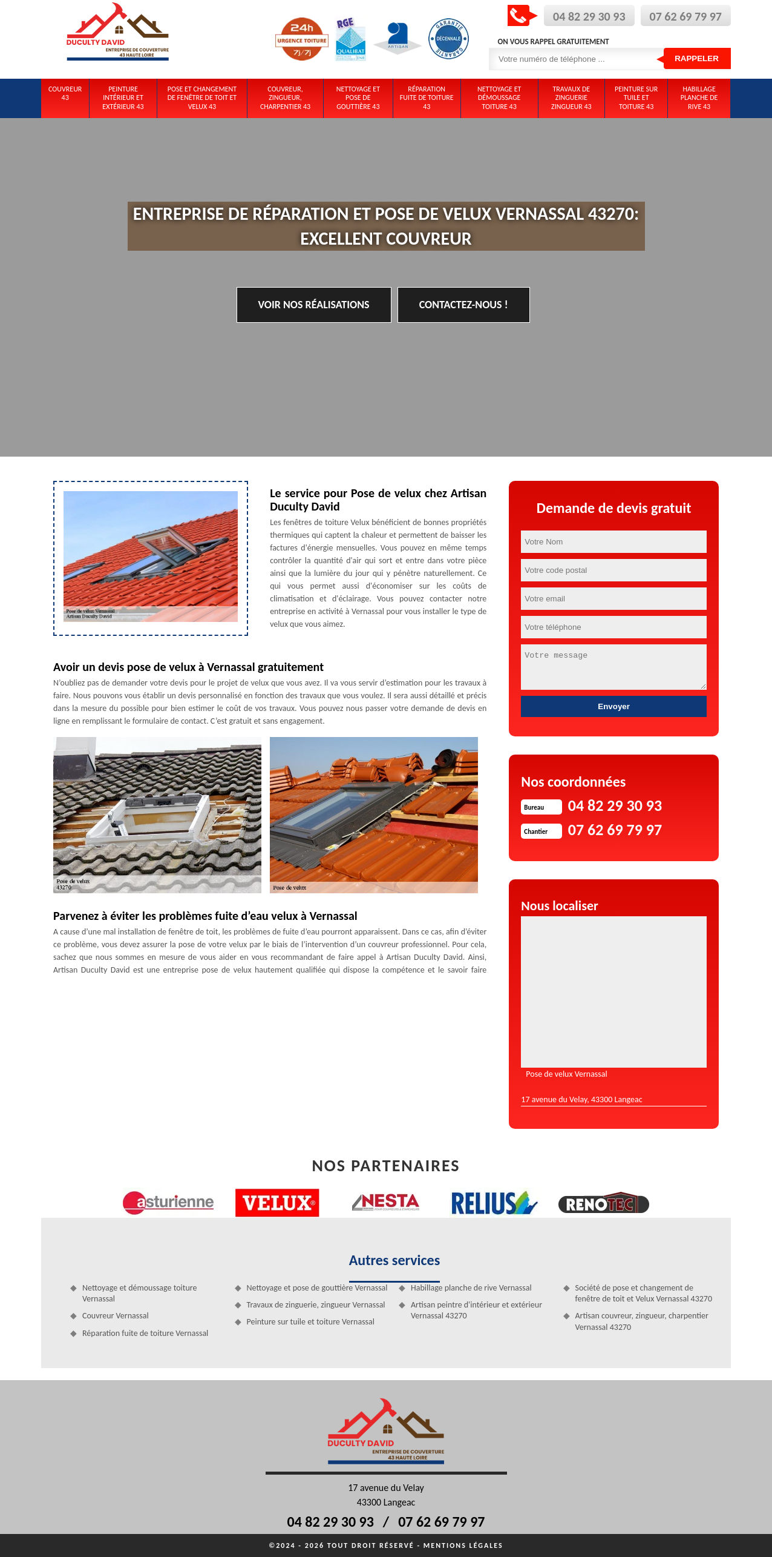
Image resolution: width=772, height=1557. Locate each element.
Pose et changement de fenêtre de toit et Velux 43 (202, 98)
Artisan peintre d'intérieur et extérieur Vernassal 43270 (476, 1310)
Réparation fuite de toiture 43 (427, 98)
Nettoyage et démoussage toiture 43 (499, 98)
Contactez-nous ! (463, 304)
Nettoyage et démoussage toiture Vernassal (139, 1293)
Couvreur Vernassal (115, 1316)
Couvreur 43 (65, 93)
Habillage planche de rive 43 (699, 98)
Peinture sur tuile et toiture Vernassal (311, 1322)
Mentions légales (463, 1545)
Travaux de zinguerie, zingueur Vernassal (316, 1305)
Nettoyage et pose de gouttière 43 (358, 98)
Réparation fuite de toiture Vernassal (145, 1333)
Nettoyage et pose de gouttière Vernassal (317, 1288)
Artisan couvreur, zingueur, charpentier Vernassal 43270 (641, 1321)
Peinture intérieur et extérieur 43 (122, 98)
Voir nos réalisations (314, 304)
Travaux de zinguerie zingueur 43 (571, 98)
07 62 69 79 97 (686, 16)
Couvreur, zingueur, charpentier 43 (285, 98)
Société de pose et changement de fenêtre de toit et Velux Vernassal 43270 (644, 1293)
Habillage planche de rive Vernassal (471, 1288)
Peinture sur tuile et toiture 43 (636, 98)
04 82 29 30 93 (589, 16)
